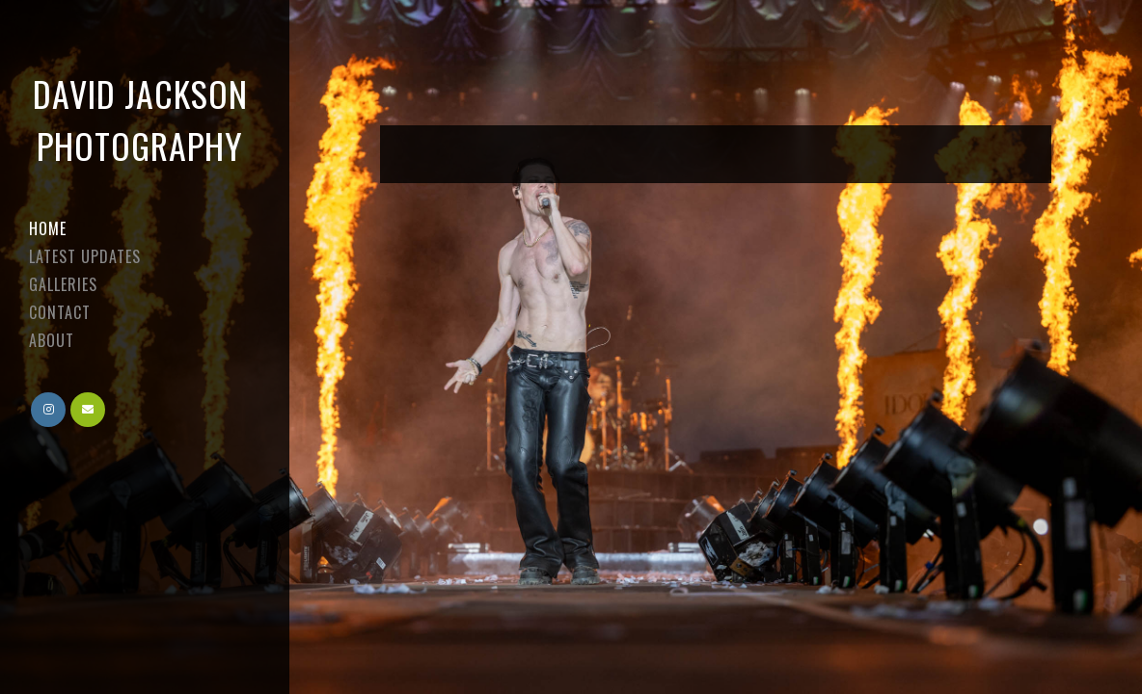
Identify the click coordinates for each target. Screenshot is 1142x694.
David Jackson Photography (140, 119)
